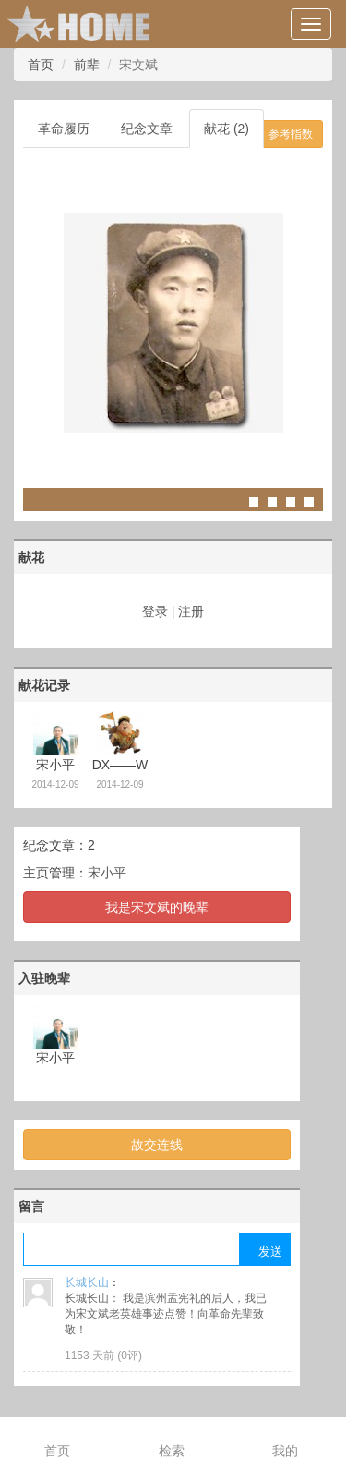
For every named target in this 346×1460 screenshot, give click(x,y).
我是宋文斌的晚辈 (157, 907)
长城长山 (87, 1282)
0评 (129, 1355)
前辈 (87, 64)
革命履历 (63, 128)
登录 (155, 611)
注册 (191, 611)
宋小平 (107, 872)
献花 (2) (226, 128)
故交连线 (157, 1144)
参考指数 (290, 134)
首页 (41, 64)
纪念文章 (147, 128)
